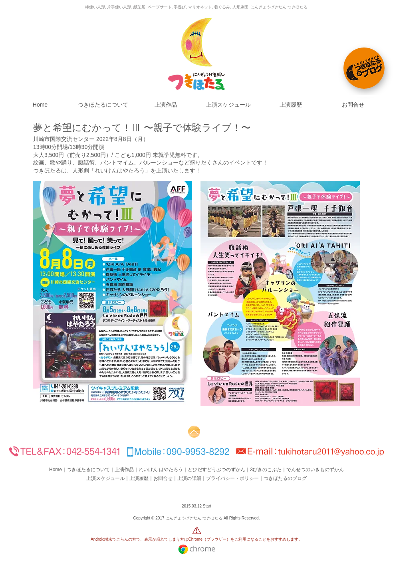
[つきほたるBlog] (364, 68)
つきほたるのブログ (285, 478)
